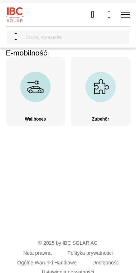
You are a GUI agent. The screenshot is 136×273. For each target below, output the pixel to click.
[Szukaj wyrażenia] (68, 37)
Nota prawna (37, 253)
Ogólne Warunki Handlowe (47, 262)
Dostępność (105, 262)
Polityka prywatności (90, 253)
